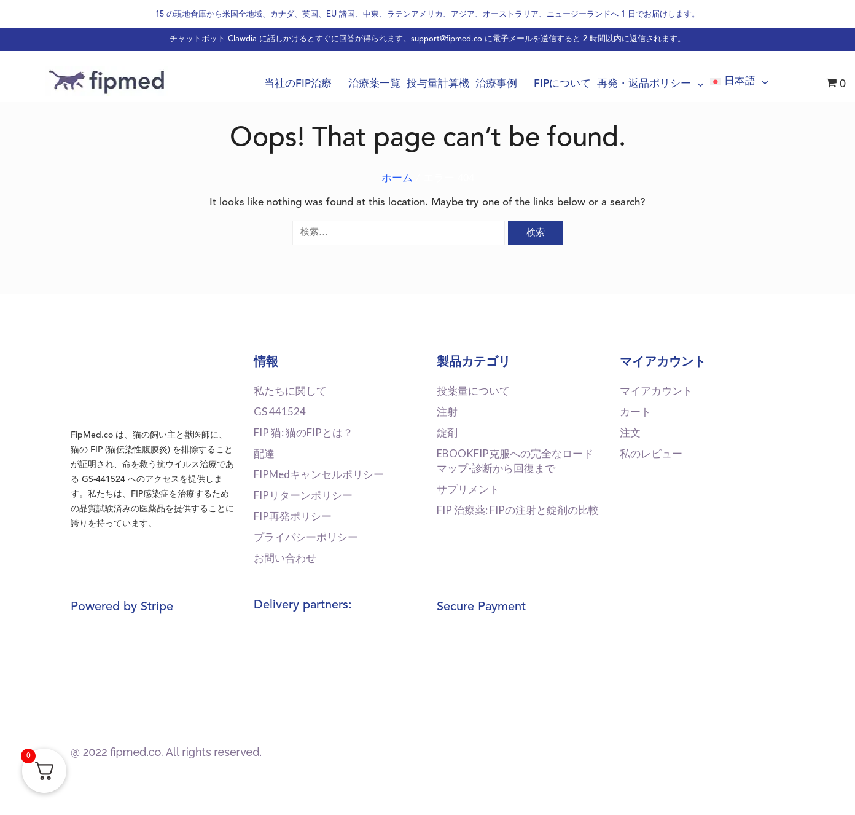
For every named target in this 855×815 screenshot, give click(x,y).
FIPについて (562, 84)
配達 (264, 453)
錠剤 (447, 432)
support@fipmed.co (446, 39)
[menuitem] (739, 82)
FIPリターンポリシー (303, 495)
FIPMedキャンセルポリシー (319, 474)
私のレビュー (651, 453)
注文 (630, 432)
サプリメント (468, 488)
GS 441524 (280, 411)
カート (635, 411)
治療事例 (501, 84)
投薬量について (473, 390)
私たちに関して (290, 390)
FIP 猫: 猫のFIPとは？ (303, 432)
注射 (447, 411)
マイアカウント (656, 390)
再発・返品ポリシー (650, 84)
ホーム (397, 178)
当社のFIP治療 (303, 84)
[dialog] (832, 790)
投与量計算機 (438, 84)
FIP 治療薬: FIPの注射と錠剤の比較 (518, 509)
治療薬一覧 (374, 84)
